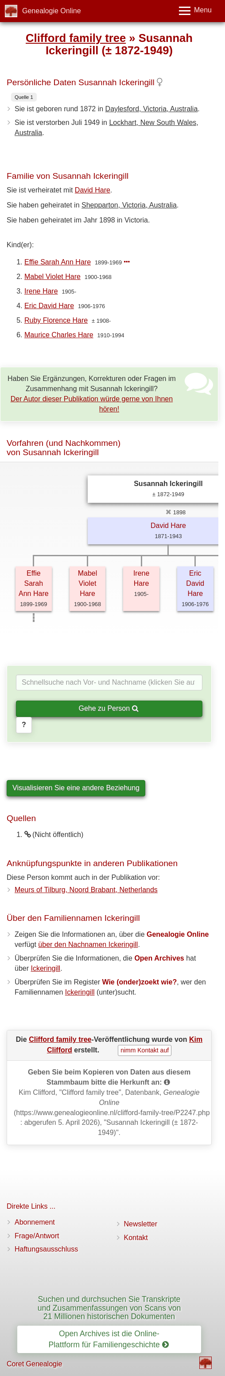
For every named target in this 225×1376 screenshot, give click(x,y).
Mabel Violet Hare (52, 276)
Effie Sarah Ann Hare (57, 262)
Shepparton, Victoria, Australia (129, 205)
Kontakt (136, 1237)
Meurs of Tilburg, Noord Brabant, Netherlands (86, 889)
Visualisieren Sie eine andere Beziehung (76, 788)
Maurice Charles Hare (58, 335)
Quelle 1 (24, 97)
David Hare (92, 190)
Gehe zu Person (108, 708)
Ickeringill (45, 968)
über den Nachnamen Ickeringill (88, 944)
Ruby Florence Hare (56, 320)
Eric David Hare (49, 305)
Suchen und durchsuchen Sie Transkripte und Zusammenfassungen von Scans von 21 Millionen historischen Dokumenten (109, 1308)
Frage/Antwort (37, 1236)
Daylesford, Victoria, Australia (151, 109)
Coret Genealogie (34, 1364)
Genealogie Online (51, 11)
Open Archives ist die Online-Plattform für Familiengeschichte (108, 1339)
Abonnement (35, 1222)
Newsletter (141, 1224)
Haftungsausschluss (46, 1249)
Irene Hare (41, 291)
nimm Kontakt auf (144, 1050)
